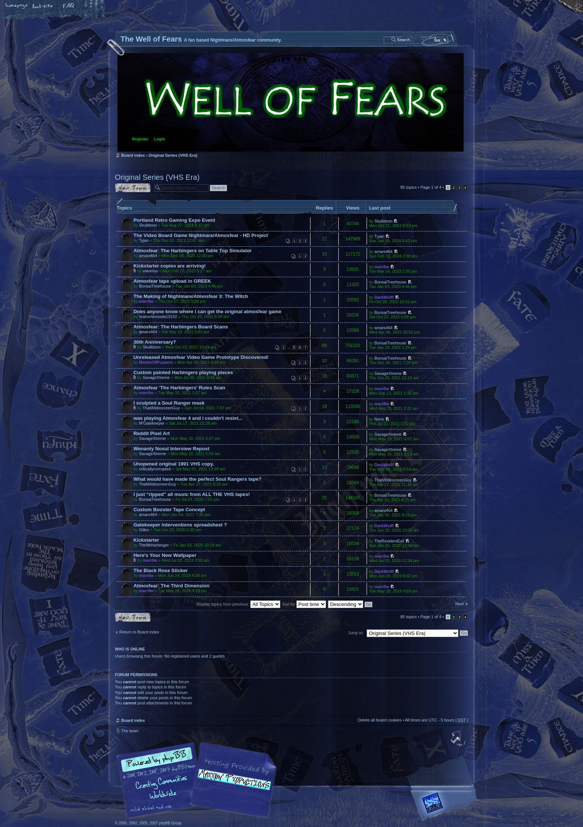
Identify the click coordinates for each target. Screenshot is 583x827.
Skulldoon (148, 225)
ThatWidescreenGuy (161, 408)
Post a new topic (133, 187)
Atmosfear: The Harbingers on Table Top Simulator (192, 250)
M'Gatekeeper (152, 423)
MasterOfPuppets (156, 362)
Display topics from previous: (238, 604)
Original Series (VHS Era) (172, 155)
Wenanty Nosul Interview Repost (171, 448)
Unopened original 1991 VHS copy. (173, 464)
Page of (431, 187)
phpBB (198, 780)
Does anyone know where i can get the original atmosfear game (207, 311)
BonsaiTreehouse (155, 286)
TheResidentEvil (389, 541)
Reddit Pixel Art (151, 433)
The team (129, 731)
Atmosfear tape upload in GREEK (172, 281)
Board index (290, 102)
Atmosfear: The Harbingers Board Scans (180, 327)
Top (459, 739)
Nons (379, 419)
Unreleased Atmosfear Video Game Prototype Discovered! (201, 357)
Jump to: (356, 632)
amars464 (148, 255)
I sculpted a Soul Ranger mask (168, 403)
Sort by (304, 604)
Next (459, 603)
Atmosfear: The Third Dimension (171, 585)
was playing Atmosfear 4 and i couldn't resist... (187, 418)
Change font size (43, 6)
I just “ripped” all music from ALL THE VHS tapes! (191, 494)
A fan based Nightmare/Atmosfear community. (232, 785)
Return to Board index (139, 632)
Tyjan (143, 240)
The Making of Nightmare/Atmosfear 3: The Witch (190, 296)
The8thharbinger (154, 545)
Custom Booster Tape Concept (169, 509)
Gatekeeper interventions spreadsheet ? (180, 525)
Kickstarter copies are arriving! (169, 266)
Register (140, 139)
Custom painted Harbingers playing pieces (183, 372)
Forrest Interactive (445, 806)
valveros (150, 271)
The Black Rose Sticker (160, 570)
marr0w (381, 267)
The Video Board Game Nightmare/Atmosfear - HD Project (200, 235)
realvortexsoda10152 (158, 316)
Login (159, 139)
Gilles (144, 530)
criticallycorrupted (155, 469)
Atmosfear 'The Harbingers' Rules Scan (179, 387)
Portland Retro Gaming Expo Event (174, 220)
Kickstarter (146, 540)
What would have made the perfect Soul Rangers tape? (197, 479)
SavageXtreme (156, 377)
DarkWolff (384, 297)
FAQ (69, 6)
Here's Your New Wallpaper (164, 555)
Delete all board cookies (379, 720)
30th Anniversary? (154, 342)
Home (17, 6)
